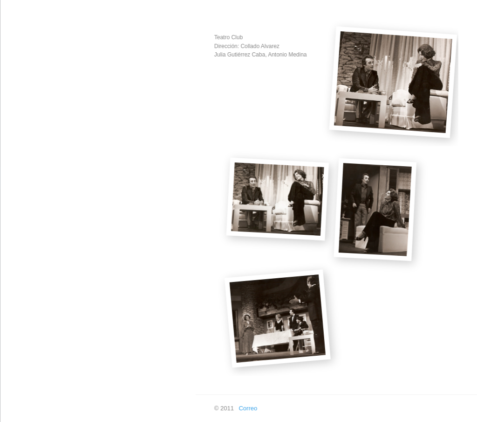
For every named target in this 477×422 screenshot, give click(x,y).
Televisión (22, 200)
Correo (242, 408)
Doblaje (19, 221)
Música (18, 134)
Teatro (17, 178)
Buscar (18, 287)
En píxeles (23, 243)
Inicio (16, 90)
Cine (15, 156)
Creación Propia (31, 112)
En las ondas (26, 265)
